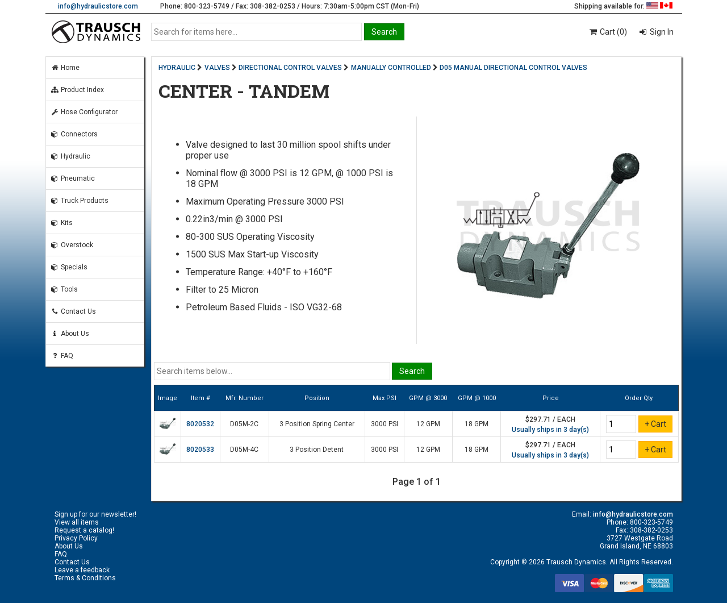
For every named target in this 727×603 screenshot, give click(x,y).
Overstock (72, 245)
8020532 (200, 424)
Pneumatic (73, 178)
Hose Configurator (84, 112)
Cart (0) (607, 31)
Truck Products (79, 201)
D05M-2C (244, 424)
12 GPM (428, 424)
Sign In (661, 31)
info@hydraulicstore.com (98, 6)
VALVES (217, 68)
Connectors (74, 134)
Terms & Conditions (85, 578)
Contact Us (73, 311)
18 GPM (476, 424)
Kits (62, 223)
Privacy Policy (76, 538)
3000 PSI (384, 424)
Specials (69, 267)
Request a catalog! (84, 530)
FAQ (62, 356)
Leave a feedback (82, 570)
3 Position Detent (317, 450)
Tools (64, 289)
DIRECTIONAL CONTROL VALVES (290, 68)
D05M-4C (244, 450)
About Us (70, 334)
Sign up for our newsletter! (95, 514)
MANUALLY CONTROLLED (391, 68)
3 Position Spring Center (316, 424)
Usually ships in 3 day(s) (550, 430)
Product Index (77, 90)
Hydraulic (70, 156)
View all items (77, 522)
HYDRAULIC (176, 68)
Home (65, 68)
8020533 (200, 450)
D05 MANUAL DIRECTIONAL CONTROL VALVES (513, 68)
